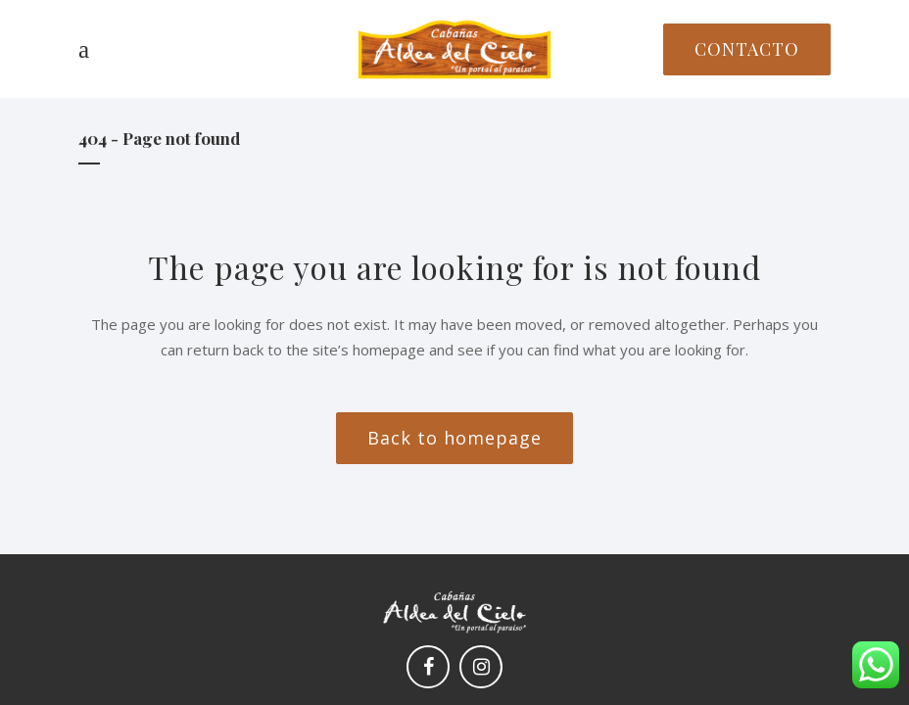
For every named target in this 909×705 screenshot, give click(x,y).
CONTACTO (746, 49)
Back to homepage (454, 437)
